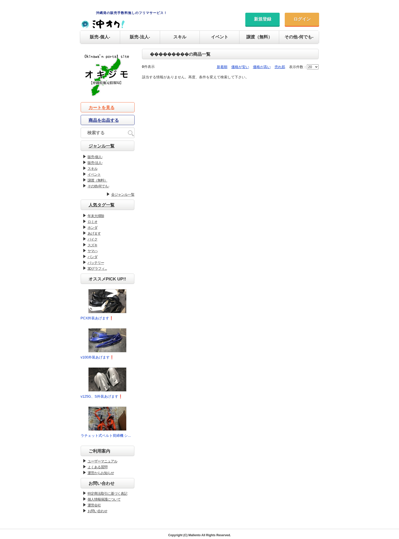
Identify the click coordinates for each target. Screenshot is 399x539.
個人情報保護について (104, 499)
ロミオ (92, 222)
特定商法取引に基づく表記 (107, 493)
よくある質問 (97, 467)
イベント (219, 37)
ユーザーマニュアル (102, 461)
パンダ (92, 257)
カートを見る (102, 107)
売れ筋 (280, 67)
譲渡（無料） (259, 37)
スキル (179, 37)
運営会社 (94, 505)
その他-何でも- (298, 37)
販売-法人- (140, 37)
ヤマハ (92, 251)
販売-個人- (100, 37)
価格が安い (240, 67)
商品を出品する (104, 120)
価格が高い (262, 67)
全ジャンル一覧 (122, 194)
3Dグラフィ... (97, 268)
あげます (94, 233)
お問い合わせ (97, 511)
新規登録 (262, 19)
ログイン (302, 19)
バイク (92, 239)
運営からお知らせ (101, 473)
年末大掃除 (96, 216)
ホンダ (92, 228)
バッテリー (96, 263)
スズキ (92, 245)
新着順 (222, 67)
